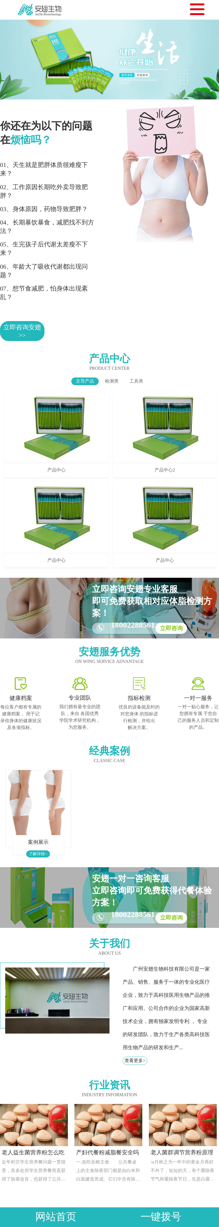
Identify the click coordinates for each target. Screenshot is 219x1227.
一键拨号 (160, 1217)
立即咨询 (171, 628)
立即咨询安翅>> (22, 331)
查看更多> (135, 1060)
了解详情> (38, 854)
